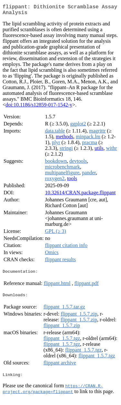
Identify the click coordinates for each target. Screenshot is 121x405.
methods (64, 139)
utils (99, 150)
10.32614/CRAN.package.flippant (80, 195)
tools (72, 181)
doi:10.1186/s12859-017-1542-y (38, 107)
